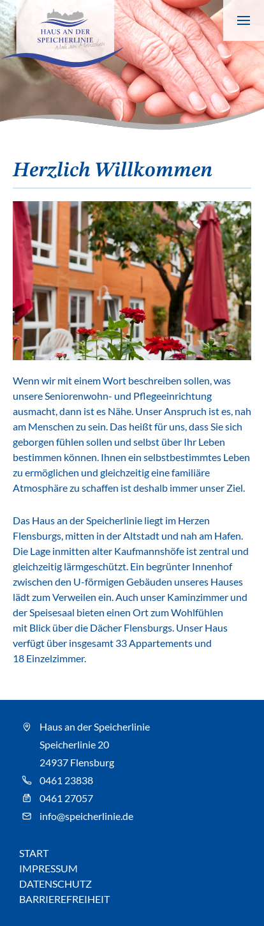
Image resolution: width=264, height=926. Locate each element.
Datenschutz (55, 883)
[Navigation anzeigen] (243, 20)
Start (33, 853)
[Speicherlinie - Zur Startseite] (61, 33)
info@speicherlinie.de (86, 816)
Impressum (48, 868)
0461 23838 (66, 780)
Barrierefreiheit (64, 899)
